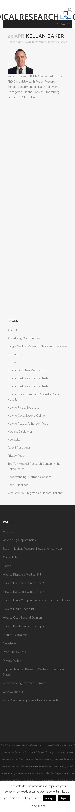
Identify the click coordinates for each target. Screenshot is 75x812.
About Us (14, 330)
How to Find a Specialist (23, 407)
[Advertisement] (38, 203)
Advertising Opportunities (24, 338)
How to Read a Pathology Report (29, 423)
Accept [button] (49, 798)
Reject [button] (64, 798)
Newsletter (14, 439)
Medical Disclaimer (20, 431)
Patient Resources (19, 447)
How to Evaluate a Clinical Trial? (28, 378)
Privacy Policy (17, 455)
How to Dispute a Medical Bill (27, 370)
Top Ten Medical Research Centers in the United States (34, 672)
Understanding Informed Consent (29, 477)
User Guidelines (18, 485)
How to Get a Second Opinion (27, 415)
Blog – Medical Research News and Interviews (37, 346)
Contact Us (15, 354)
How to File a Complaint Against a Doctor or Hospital (37, 600)
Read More (37, 806)
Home (12, 362)
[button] (61, 24)
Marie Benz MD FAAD (53, 41)
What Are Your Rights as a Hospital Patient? (35, 493)
